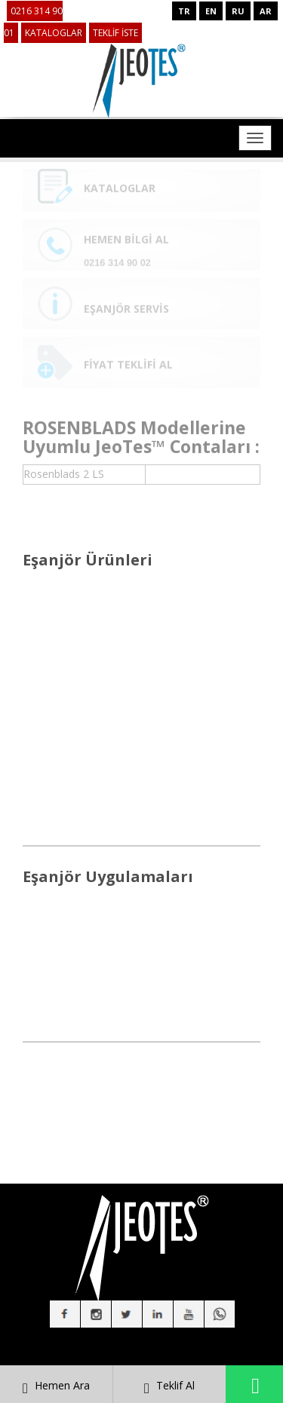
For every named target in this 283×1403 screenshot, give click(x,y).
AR (266, 11)
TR (184, 11)
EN (211, 11)
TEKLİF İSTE (115, 32)
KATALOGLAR (53, 32)
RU (238, 11)
